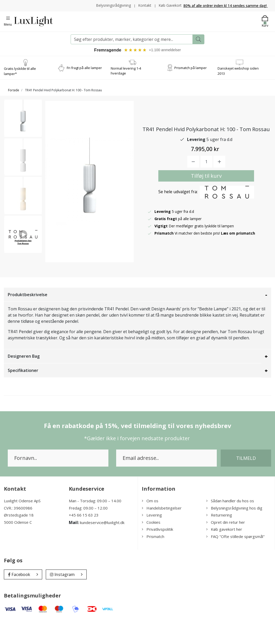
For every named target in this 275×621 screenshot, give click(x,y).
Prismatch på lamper (190, 67)
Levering (152, 515)
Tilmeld (246, 458)
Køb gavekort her (224, 529)
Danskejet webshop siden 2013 (238, 71)
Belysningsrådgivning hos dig (234, 508)
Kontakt (144, 5)
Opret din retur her (225, 522)
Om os (150, 501)
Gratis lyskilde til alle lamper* (20, 71)
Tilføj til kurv (206, 176)
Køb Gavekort (170, 5)
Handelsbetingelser (162, 508)
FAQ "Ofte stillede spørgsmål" (235, 536)
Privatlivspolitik (157, 529)
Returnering (219, 515)
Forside (13, 90)
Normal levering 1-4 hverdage (126, 71)
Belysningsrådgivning (112, 5)
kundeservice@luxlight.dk (102, 522)
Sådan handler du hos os (230, 501)
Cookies (151, 522)
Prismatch (153, 536)
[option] (23, 119)
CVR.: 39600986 (18, 508)
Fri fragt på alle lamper (84, 67)
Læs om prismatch (238, 233)
